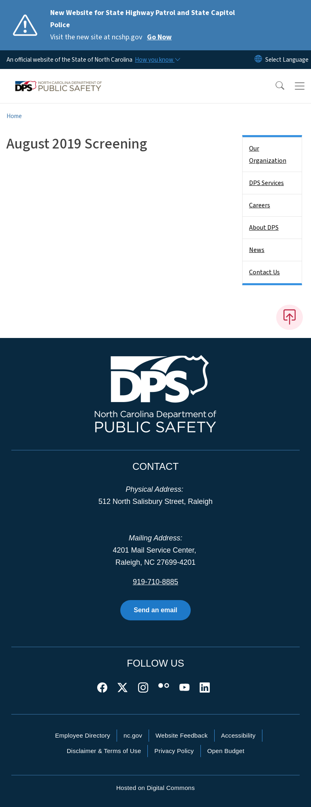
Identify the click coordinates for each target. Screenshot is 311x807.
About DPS (264, 227)
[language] (287, 60)
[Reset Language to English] (258, 60)
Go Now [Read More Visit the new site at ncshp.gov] (159, 37)
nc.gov (133, 735)
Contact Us (264, 272)
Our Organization (267, 154)
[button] (274, 86)
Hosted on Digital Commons (155, 787)
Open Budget (226, 750)
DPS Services (266, 183)
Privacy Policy (174, 750)
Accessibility (238, 735)
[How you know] (157, 60)
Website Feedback (182, 735)
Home (14, 116)
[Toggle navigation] (299, 86)
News (256, 249)
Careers (259, 205)
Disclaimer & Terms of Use (104, 750)
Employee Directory (82, 735)
